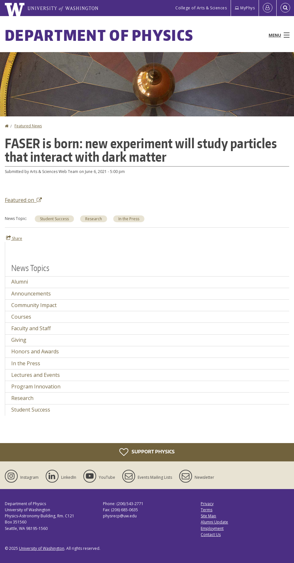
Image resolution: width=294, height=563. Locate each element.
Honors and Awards (35, 351)
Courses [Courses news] (21, 316)
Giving (18, 339)
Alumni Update (214, 522)
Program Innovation (35, 386)
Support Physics (147, 452)
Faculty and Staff (31, 328)
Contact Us (211, 534)
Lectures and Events (35, 374)
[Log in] (267, 8)
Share (14, 238)
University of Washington (41, 548)
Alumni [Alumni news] (19, 281)
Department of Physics (99, 35)
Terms (206, 510)
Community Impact (34, 305)
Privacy (207, 503)
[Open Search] (285, 8)
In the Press (128, 219)
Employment (212, 528)
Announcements (31, 293)
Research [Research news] (22, 398)
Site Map (208, 516)
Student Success (54, 219)
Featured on (23, 200)
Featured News (28, 126)
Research (93, 219)
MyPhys (245, 8)
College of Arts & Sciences (201, 8)
